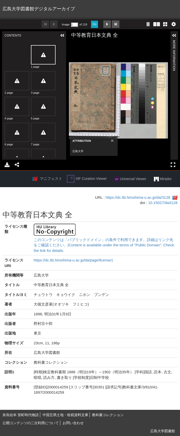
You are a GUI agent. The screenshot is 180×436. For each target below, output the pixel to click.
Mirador (163, 179)
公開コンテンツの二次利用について (31, 423)
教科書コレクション (108, 415)
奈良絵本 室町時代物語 (21, 415)
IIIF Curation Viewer (87, 179)
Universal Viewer (130, 179)
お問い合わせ (73, 423)
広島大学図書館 (162, 431)
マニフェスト (51, 178)
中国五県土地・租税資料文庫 (65, 415)
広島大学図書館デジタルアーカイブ (39, 8)
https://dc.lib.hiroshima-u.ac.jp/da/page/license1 (73, 260)
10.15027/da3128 (162, 202)
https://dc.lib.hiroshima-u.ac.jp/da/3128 (138, 197)
